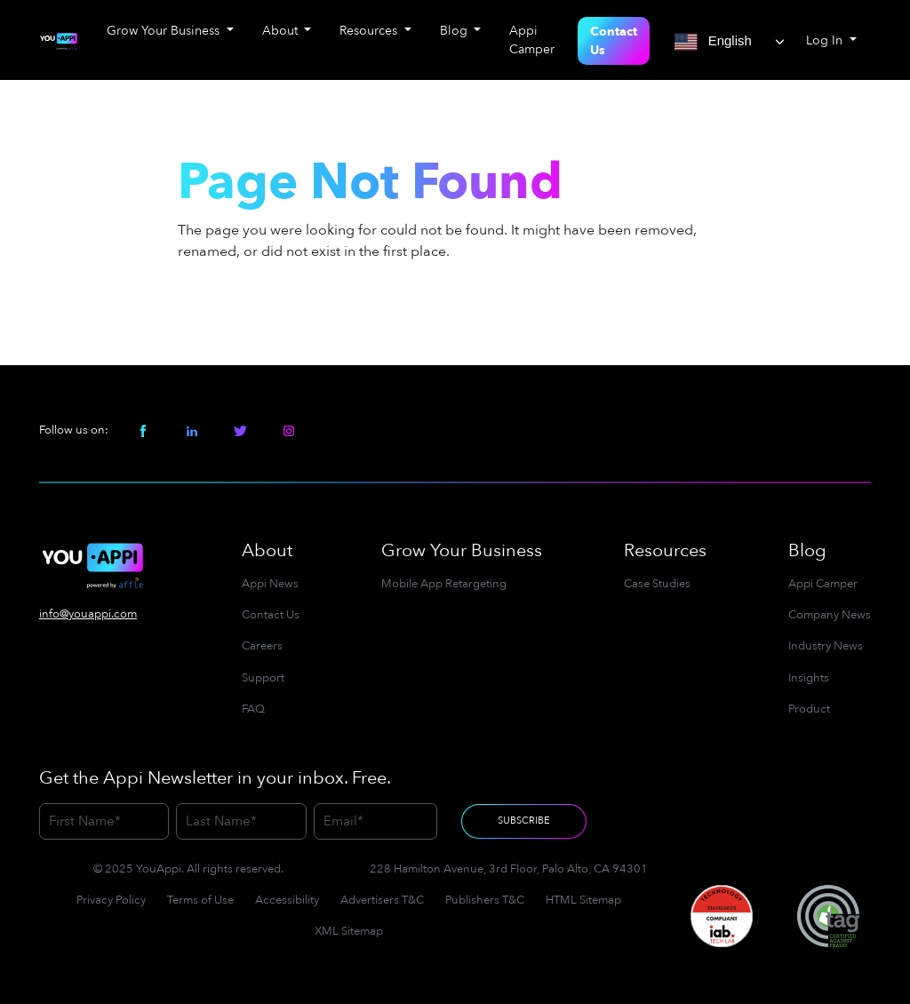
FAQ (253, 709)
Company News (829, 615)
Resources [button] (370, 30)
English (713, 41)
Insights (808, 678)
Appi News (270, 584)
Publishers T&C (484, 900)
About (267, 550)
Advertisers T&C (382, 900)
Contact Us (613, 41)
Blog (807, 550)
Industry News (825, 646)
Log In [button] (826, 40)
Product (809, 709)
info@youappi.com (88, 614)
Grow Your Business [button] (165, 30)
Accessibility (287, 900)
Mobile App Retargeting (444, 584)
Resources (665, 550)
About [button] (281, 30)
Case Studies (657, 584)
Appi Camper (532, 40)
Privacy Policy (111, 900)
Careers (262, 646)
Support (263, 678)
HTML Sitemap (583, 900)
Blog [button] (455, 30)
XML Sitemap (349, 931)
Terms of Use (200, 900)
